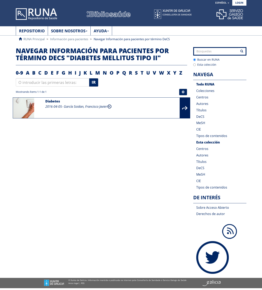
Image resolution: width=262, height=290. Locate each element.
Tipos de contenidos (211, 136)
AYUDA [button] (101, 31)
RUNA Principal (34, 39)
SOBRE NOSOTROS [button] (69, 31)
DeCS (200, 116)
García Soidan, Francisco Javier (85, 106)
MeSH (200, 123)
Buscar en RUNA (206, 59)
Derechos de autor (210, 214)
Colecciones (205, 91)
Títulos (201, 110)
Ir (94, 82)
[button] (222, 3)
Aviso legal (73, 283)
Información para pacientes (69, 39)
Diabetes (52, 101)
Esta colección (204, 64)
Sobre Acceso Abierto (212, 207)
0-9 (19, 72)
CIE (198, 129)
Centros (202, 97)
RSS (82, 283)
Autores (202, 103)
